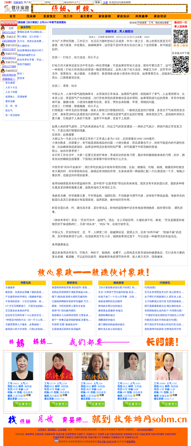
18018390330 (9, 75)
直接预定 (49, 16)
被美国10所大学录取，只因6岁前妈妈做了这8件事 (31, 329)
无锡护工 (81, 434)
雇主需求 (86, 16)
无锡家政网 (49, 434)
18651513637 (9, 32)
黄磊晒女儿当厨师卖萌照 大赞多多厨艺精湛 (75, 315)
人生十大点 (11, 87)
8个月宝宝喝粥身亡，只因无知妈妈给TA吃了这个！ (32, 306)
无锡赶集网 (144, 434)
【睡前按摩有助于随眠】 (18, 64)
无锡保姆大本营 (131, 434)
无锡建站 (106, 437)
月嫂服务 (10, 287)
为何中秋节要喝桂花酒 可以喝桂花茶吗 (26, 32)
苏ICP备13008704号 (107, 441)
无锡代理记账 (80, 437)
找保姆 (31, 16)
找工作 (68, 16)
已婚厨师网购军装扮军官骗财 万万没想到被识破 (77, 301)
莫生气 (9, 110)
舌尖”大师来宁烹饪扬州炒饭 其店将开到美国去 (123, 292)
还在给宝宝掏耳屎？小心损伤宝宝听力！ (26, 315)
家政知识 (123, 16)
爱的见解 (10, 101)
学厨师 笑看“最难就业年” (65, 324)
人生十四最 (11, 92)
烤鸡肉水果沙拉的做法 (110, 306)
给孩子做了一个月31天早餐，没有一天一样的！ (123, 296)
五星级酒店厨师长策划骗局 (66, 329)
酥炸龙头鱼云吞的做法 (110, 329)
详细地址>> (8, 79)
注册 (105, 2)
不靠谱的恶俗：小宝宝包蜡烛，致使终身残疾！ (30, 301)
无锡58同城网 (157, 434)
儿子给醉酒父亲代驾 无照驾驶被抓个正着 (166, 301)
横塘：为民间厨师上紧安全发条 (68, 306)
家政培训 (160, 16)
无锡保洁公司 (131, 437)
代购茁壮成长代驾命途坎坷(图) (161, 319)
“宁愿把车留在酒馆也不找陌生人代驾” (165, 315)
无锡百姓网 (170, 434)
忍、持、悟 (11, 105)
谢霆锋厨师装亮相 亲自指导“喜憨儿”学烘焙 (75, 287)
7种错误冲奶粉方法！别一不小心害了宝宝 (27, 319)
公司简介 (42, 429)
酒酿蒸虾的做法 (106, 319)
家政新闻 (105, 16)
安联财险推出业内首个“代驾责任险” (164, 310)
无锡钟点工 (91, 434)
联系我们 (52, 429)
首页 (13, 16)
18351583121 (9, 58)
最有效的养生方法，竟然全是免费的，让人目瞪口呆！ (34, 41)
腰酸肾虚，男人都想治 (17, 45)
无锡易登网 (58, 437)
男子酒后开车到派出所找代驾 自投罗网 (165, 324)
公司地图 (62, 429)
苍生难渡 (10, 82)
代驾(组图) (150, 287)
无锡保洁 (69, 437)
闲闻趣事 (142, 16)
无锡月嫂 (60, 434)
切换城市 (18, 2)
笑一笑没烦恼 (12, 115)
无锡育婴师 (70, 434)
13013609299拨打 (145, 429)
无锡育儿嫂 (103, 434)
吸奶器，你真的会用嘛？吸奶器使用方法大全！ (30, 292)
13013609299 (9, 41)
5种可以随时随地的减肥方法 (20, 55)
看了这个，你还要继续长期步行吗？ (24, 50)
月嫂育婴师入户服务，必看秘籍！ (23, 324)
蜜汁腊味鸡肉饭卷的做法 (111, 324)
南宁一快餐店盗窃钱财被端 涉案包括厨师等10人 (77, 319)
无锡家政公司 (117, 437)
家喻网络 (29, 434)
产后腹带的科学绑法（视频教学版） (24, 296)
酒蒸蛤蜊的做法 (106, 315)
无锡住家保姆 (116, 434)
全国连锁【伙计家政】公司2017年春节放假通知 (41, 22)
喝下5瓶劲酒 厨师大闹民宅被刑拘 (69, 296)
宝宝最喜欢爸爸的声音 (17, 310)
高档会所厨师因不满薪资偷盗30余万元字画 (74, 292)
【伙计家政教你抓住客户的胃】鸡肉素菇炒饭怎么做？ (127, 287)
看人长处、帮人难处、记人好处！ (23, 36)
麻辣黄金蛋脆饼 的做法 (110, 310)
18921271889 (9, 66)
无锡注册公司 (94, 437)
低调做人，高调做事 (16, 96)
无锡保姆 (39, 434)
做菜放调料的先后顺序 (110, 301)
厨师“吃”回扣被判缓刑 (64, 310)
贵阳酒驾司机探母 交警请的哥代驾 (163, 329)
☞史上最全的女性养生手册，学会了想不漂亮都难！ (32, 59)
